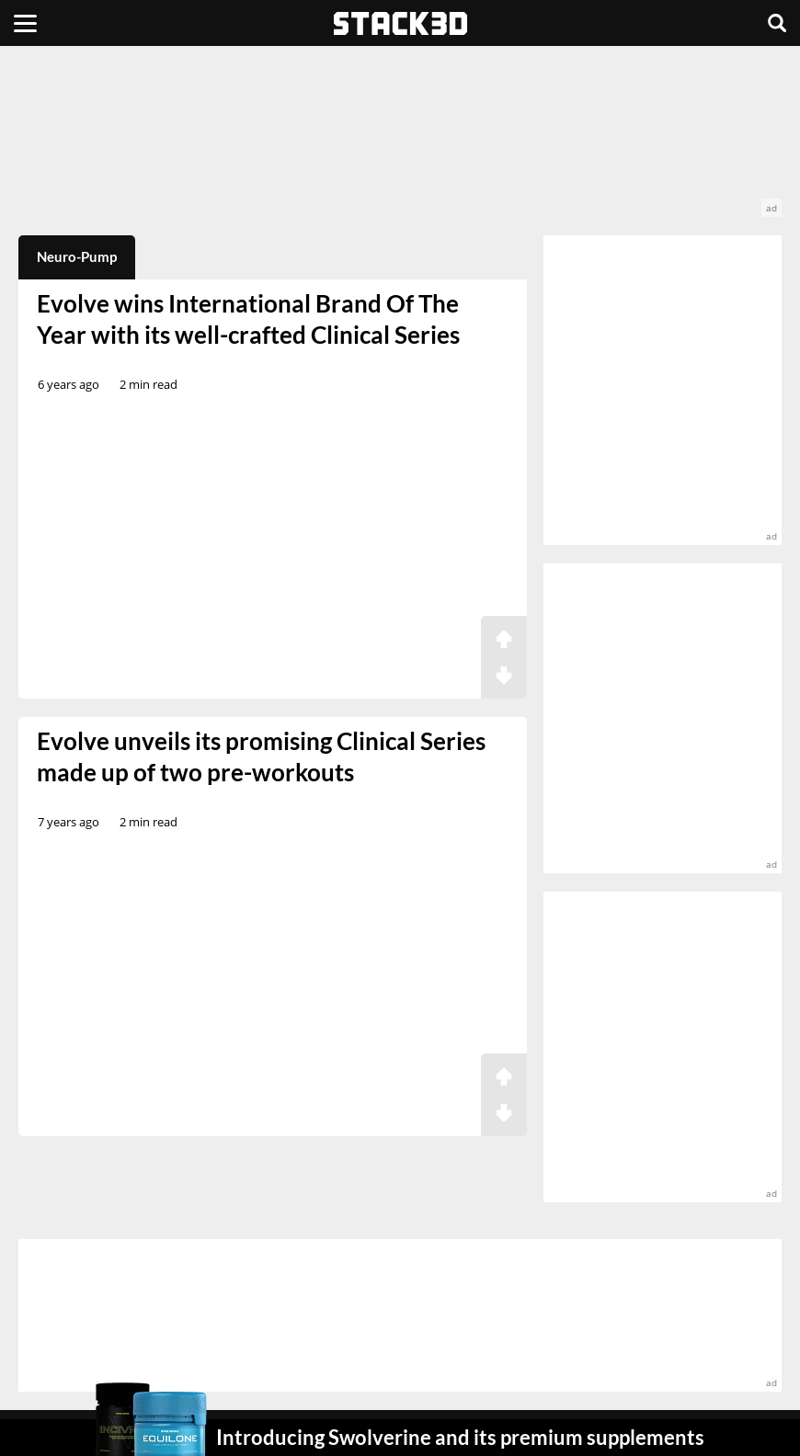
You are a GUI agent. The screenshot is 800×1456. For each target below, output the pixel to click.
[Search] (777, 23)
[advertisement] (400, 140)
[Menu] (25, 23)
